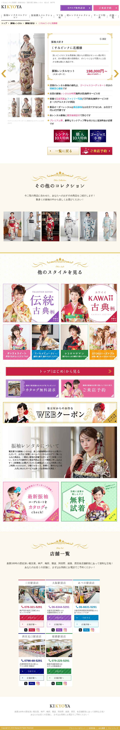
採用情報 (92, 728)
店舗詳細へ (29, 624)
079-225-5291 (59, 660)
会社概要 (101, 728)
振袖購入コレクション (42, 16)
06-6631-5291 (86, 607)
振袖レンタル (16, 23)
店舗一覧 (113, 16)
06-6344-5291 (59, 607)
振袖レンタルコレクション (15, 16)
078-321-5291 (31, 607)
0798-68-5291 (31, 660)
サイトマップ (113, 728)
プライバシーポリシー (77, 728)
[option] (26, 64)
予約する (29, 618)
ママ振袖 (59, 16)
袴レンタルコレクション (78, 16)
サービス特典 (99, 16)
